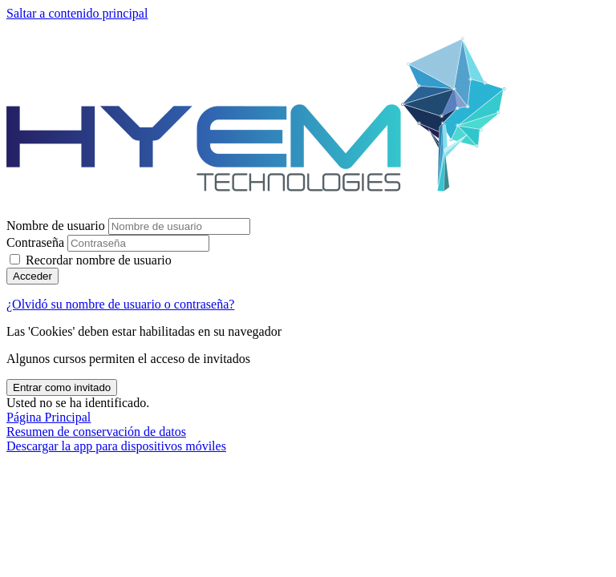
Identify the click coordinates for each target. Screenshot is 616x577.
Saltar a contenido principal (77, 13)
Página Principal (48, 417)
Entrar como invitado (62, 387)
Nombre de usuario (57, 225)
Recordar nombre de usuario (99, 260)
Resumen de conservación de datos (96, 431)
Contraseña (35, 242)
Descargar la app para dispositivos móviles (116, 446)
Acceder (32, 276)
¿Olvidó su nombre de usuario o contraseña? (120, 304)
